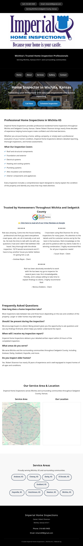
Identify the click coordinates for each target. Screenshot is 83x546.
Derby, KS (48, 477)
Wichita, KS (66, 492)
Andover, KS (18, 477)
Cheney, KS (34, 477)
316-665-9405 (44, 528)
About (29, 75)
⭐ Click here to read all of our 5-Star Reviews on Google (41, 223)
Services (40, 75)
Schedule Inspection (49, 103)
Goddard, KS (41, 484)
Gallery (52, 75)
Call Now (29, 103)
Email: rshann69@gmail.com (51, 4)
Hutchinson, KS (34, 492)
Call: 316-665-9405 (28, 4)
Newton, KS (51, 492)
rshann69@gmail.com (44, 533)
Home (19, 75)
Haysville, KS (17, 492)
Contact (63, 75)
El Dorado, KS (64, 477)
